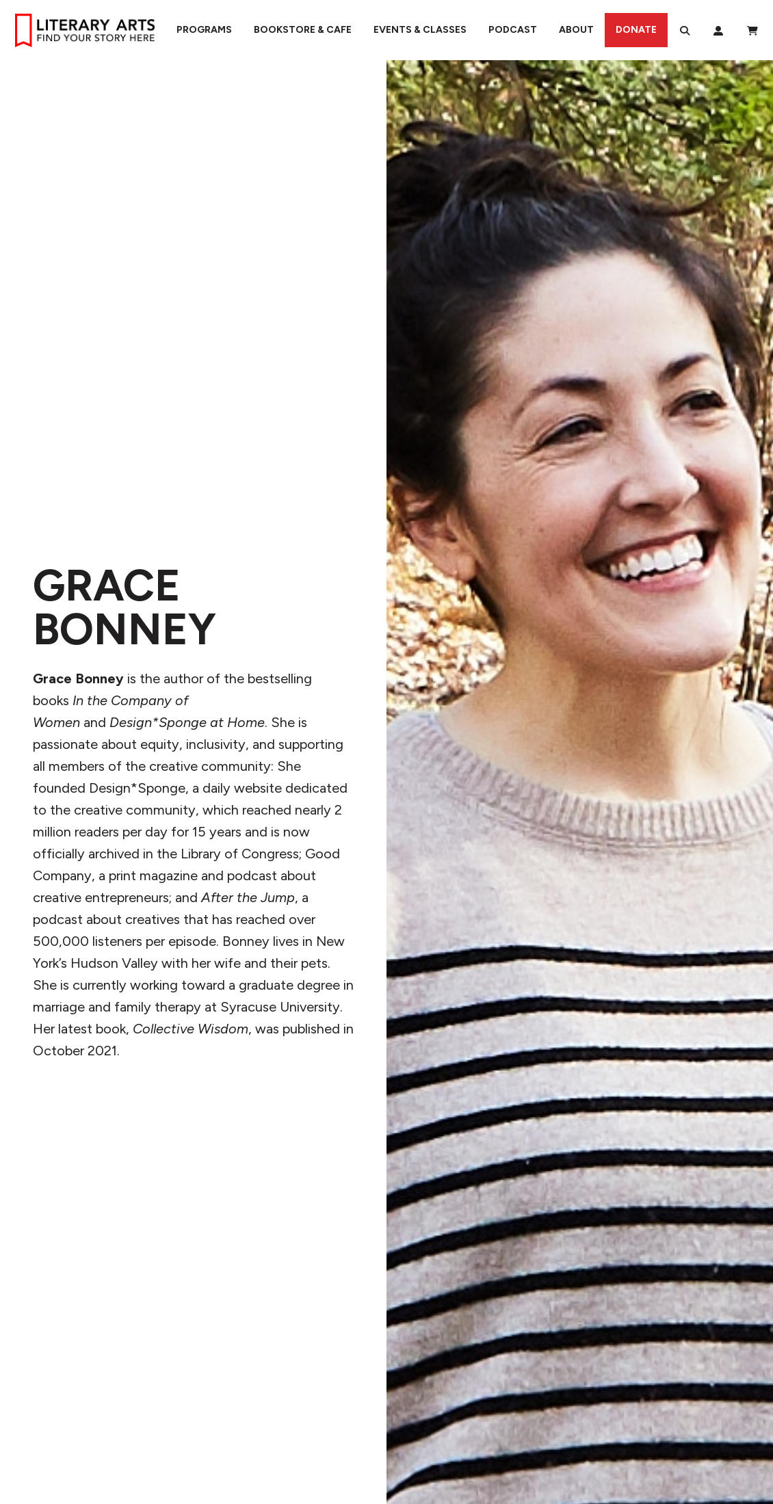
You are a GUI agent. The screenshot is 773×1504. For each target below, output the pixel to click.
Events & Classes (420, 30)
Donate (636, 30)
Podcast (512, 30)
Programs (204, 30)
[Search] (685, 30)
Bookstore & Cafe (303, 30)
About (576, 30)
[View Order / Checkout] (752, 30)
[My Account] (718, 30)
